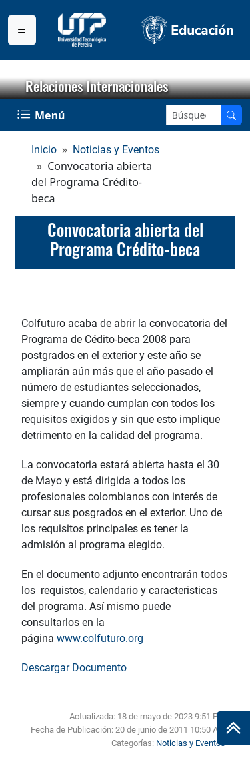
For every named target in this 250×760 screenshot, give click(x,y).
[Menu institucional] (22, 30)
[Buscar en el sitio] (231, 115)
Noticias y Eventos (116, 149)
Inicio (44, 149)
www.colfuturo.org (100, 638)
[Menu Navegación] (42, 115)
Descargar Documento (74, 667)
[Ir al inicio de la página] (233, 728)
